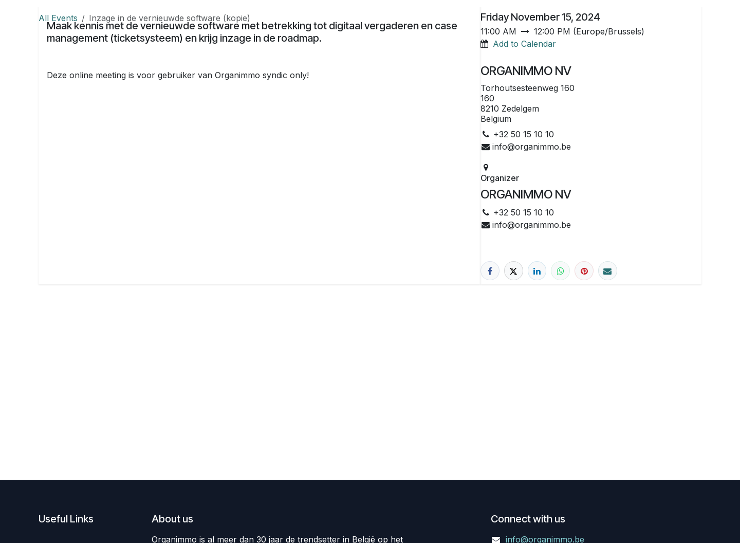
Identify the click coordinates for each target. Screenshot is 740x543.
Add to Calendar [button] (524, 44)
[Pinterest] (584, 270)
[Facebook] (489, 270)
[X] (513, 270)
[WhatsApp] (560, 270)
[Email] (607, 270)
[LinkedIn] (537, 270)
